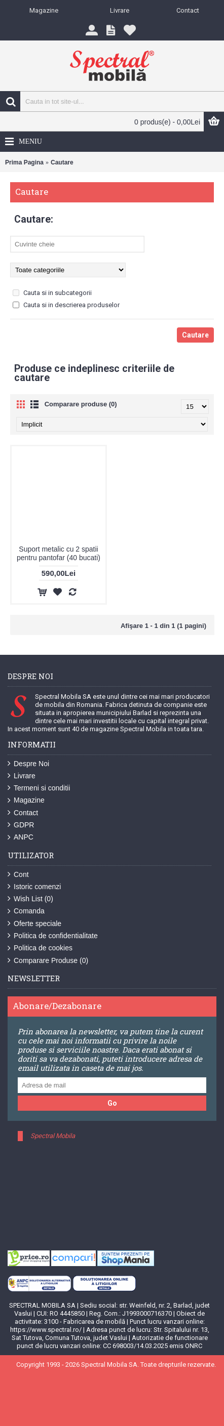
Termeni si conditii (39, 788)
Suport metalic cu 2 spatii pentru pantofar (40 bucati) (58, 553)
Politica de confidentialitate (53, 936)
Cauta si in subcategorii (52, 293)
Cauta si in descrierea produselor (66, 305)
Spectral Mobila (52, 1136)
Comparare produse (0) (81, 404)
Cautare (62, 162)
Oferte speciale (34, 923)
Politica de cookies (40, 948)
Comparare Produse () (48, 960)
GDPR (21, 825)
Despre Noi (28, 764)
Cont (18, 874)
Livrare (21, 776)
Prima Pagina (24, 162)
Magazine (26, 800)
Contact (23, 813)
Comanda (26, 911)
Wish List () (30, 899)
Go (112, 1103)
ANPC (20, 837)
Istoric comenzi (34, 887)
